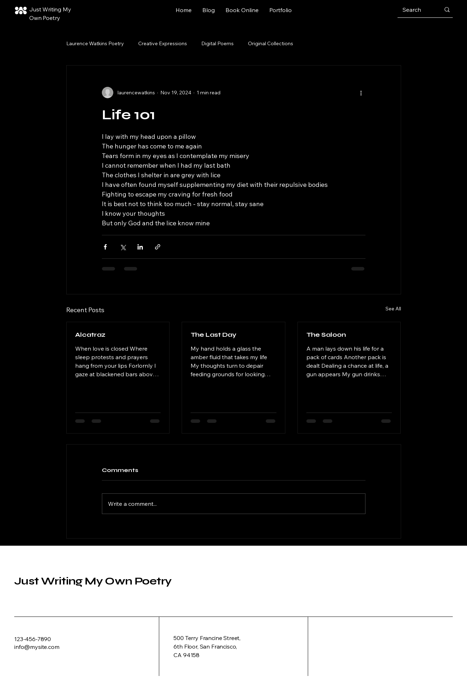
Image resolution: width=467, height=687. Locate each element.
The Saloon (326, 335)
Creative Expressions (162, 43)
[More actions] (361, 92)
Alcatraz (90, 335)
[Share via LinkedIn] (140, 246)
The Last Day (214, 335)
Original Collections (270, 43)
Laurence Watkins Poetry (95, 43)
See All (393, 308)
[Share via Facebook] (105, 246)
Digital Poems (217, 43)
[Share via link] (157, 246)
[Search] (416, 9)
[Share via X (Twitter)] (122, 246)
